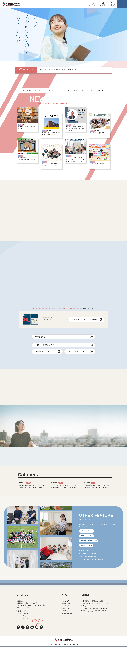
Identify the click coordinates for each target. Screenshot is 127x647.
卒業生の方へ (66, 608)
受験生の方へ (66, 603)
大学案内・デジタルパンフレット (84, 320)
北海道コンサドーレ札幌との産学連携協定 (96, 608)
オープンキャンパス (75, 351)
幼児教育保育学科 (72, 308)
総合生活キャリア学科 (59, 308)
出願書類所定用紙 (41, 351)
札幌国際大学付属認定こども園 (93, 601)
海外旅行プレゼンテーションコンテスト (95, 603)
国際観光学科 (46, 308)
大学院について (41, 337)
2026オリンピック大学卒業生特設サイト (96, 611)
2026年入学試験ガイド (44, 345)
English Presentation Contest (93, 606)
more (108, 475)
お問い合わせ (22, 611)
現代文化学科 (36, 308)
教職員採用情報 (67, 613)
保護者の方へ (66, 611)
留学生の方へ (66, 601)
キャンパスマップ (23, 613)
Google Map (22, 616)
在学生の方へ (66, 606)
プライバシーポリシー (25, 618)
